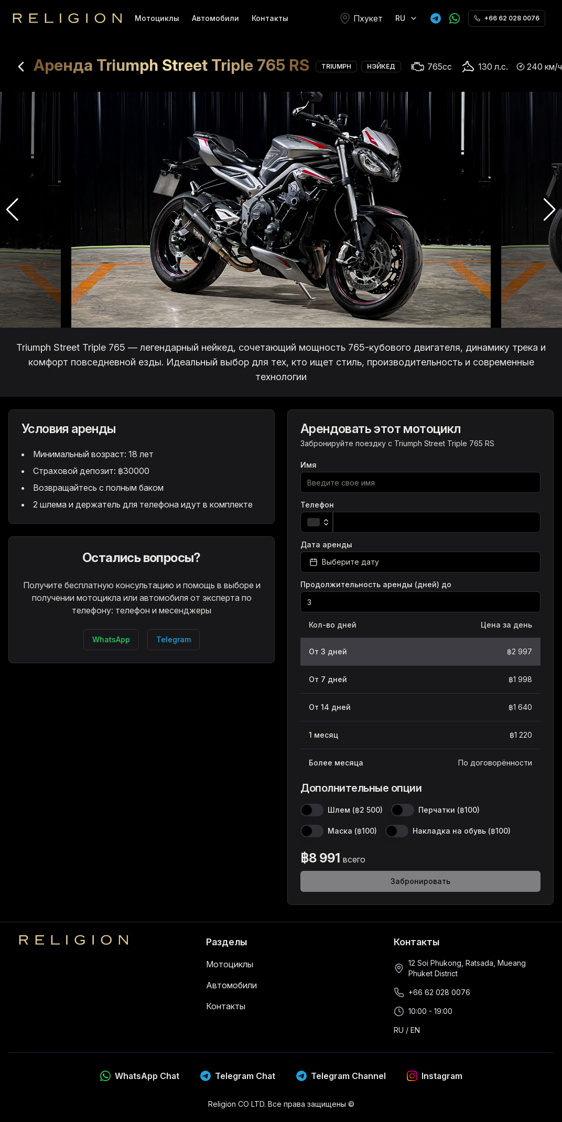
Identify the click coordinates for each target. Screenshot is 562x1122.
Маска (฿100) (352, 831)
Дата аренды (326, 544)
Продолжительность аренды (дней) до (375, 584)
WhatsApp (111, 639)
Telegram (173, 639)
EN (415, 1030)
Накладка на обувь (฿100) (462, 831)
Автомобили (215, 18)
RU (399, 1030)
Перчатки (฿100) (449, 810)
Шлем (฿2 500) (355, 810)
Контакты (270, 18)
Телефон (317, 505)
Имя (308, 465)
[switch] (311, 810)
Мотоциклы (157, 18)
